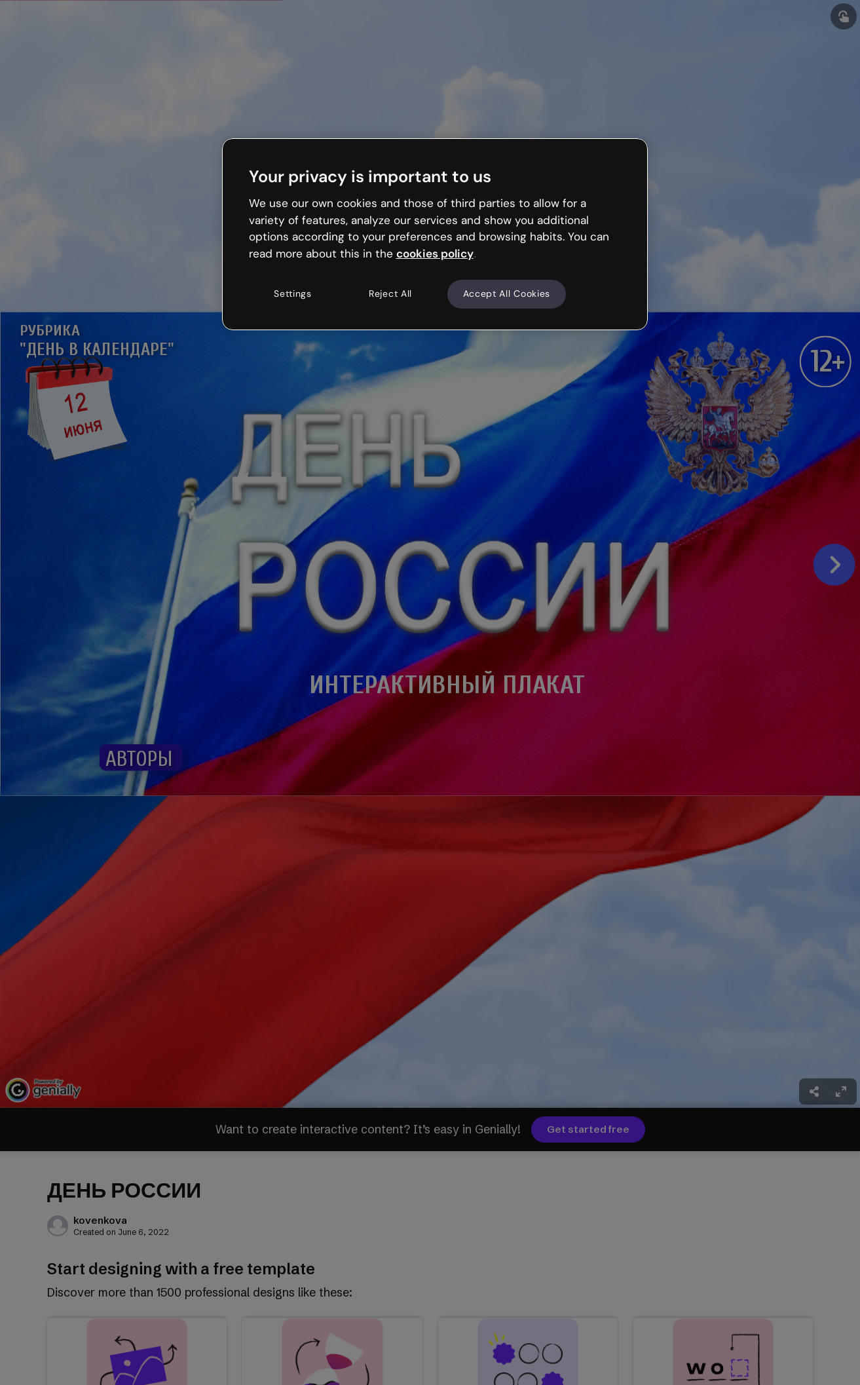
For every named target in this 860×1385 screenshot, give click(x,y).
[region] (435, 234)
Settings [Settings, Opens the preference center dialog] (293, 293)
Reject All (390, 293)
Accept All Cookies (507, 293)
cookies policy (435, 253)
